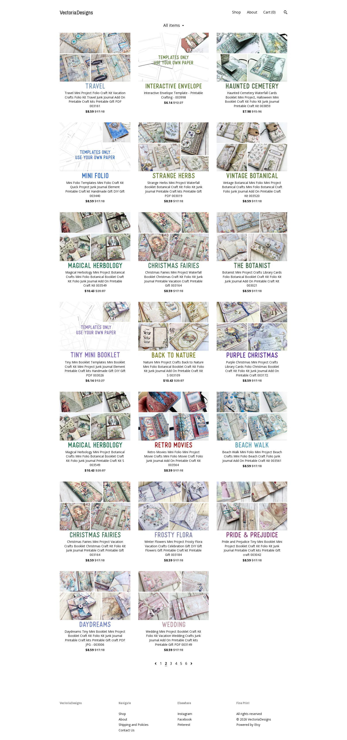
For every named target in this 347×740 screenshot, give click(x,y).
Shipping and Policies (133, 725)
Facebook (184, 719)
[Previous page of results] (156, 663)
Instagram (184, 714)
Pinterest (183, 725)
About (252, 12)
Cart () (269, 12)
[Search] (285, 12)
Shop (236, 12)
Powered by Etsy (248, 725)
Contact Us (127, 730)
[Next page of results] (191, 663)
